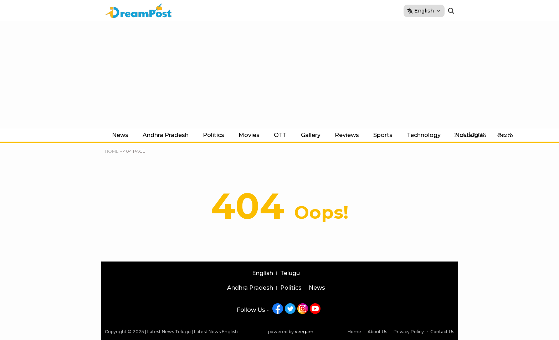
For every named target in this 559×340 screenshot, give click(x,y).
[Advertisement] (279, 75)
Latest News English (216, 331)
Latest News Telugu (169, 331)
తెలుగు (505, 135)
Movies (249, 135)
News (120, 135)
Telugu (290, 273)
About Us (377, 331)
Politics (213, 135)
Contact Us (442, 331)
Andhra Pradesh (166, 135)
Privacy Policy (409, 331)
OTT (280, 135)
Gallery (310, 135)
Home (112, 151)
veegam (304, 331)
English (262, 273)
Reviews (347, 135)
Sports (383, 135)
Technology (424, 135)
